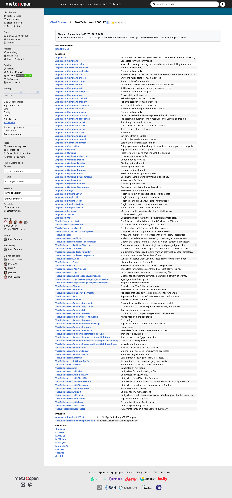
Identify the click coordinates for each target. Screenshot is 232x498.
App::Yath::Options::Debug (69, 159)
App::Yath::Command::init (69, 84)
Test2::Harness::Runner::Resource (73, 330)
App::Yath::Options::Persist (70, 173)
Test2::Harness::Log (66, 272)
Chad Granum (13, 239)
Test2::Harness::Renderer (69, 289)
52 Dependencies (13, 101)
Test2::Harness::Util (66, 367)
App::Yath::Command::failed (70, 77)
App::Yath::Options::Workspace (72, 186)
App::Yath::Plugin (64, 190)
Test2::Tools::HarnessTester (70, 408)
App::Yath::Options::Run (68, 180)
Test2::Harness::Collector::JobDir (73, 251)
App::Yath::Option (65, 149)
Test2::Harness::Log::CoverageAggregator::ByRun (82, 279)
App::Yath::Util (63, 217)
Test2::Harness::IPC (65, 265)
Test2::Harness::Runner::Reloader (73, 326)
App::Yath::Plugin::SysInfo (69, 204)
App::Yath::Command (67, 60)
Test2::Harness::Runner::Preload (72, 313)
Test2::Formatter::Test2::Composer (74, 231)
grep (7, 176)
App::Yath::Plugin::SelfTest (69, 417)
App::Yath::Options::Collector (71, 156)
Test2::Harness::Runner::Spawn (72, 350)
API (119, 4)
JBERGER (10, 272)
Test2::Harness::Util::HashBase (72, 388)
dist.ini (59, 456)
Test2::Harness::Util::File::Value (72, 384)
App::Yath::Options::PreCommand (73, 176)
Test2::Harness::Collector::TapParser (75, 255)
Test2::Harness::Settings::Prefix (72, 361)
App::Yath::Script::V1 (66, 210)
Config (7, 112)
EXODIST (10, 259)
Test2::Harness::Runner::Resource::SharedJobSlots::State (86, 343)
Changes (11, 42)
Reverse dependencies (14, 127)
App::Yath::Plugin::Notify (68, 200)
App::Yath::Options (65, 152)
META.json (61, 439)
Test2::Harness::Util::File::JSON (71, 374)
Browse (10, 39)
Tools (112, 4)
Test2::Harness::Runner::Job (70, 309)
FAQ (105, 4)
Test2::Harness (63, 234)
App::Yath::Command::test (69, 132)
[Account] (222, 4)
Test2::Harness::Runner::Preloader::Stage (77, 323)
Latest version (14, 210)
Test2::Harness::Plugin (67, 285)
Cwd (6, 115)
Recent (97, 4)
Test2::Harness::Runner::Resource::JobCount (79, 333)
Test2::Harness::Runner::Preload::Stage (76, 316)
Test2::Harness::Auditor (68, 238)
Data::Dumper (10, 119)
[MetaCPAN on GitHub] (23, 488)
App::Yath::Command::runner (71, 111)
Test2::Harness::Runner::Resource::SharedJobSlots (82, 337)
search (8, 166)
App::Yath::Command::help (70, 81)
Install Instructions (16, 156)
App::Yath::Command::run (69, 108)
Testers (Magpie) (15, 72)
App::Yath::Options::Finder (69, 166)
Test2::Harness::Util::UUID (69, 405)
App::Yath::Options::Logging (70, 169)
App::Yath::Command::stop (70, 129)
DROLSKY (10, 263)
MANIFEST (61, 435)
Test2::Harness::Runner (68, 299)
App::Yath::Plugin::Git (67, 197)
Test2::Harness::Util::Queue (70, 398)
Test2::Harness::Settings (68, 357)
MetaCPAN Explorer (16, 146)
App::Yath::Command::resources (73, 105)
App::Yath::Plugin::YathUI (69, 207)
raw (17, 39)
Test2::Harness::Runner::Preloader (74, 320)
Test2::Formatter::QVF (67, 221)
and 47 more (9, 122)
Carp (6, 108)
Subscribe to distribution (19, 153)
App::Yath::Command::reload (71, 98)
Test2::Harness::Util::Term (69, 401)
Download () (17, 35)
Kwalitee (11, 75)
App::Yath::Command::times (70, 135)
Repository (12, 52)
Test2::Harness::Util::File (68, 371)
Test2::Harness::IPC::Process (70, 268)
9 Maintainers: (12, 255)
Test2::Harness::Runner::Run (70, 347)
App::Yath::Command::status (71, 125)
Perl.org (165, 472)
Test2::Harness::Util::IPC (68, 391)
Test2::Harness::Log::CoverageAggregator (78, 275)
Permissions (13, 149)
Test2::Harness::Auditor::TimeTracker (75, 241)
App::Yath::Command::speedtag (72, 118)
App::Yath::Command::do (69, 74)
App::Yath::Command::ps (68, 94)
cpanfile (59, 452)
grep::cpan (85, 4)
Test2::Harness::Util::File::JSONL (72, 378)
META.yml (60, 442)
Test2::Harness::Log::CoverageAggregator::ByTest (82, 282)
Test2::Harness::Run (66, 296)
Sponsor (74, 4)
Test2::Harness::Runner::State (71, 354)
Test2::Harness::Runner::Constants (74, 302)
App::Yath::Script (11, 105)
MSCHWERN (12, 276)
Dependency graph (13, 134)
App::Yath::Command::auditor (71, 67)
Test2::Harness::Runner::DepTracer (74, 306)
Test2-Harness (14, 15)
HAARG (9, 268)
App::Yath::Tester (64, 214)
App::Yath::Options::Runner (70, 183)
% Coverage (12, 79)
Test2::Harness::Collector (69, 248)
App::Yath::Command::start (70, 122)
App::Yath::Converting (67, 146)
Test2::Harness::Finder (67, 262)
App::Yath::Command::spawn (71, 115)
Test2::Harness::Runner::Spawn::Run (75, 420)
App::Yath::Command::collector (72, 70)
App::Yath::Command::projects (72, 91)
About (64, 4)
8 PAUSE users (10, 225)
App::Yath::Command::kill (69, 87)
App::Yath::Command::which (70, 142)
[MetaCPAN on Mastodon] (33, 488)
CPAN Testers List (12, 130)
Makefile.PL (61, 445)
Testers (10, 68)
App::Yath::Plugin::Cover (68, 193)
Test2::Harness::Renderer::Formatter (75, 292)
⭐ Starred (118, 22)
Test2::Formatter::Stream (69, 224)
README (60, 449)
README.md (62, 48)
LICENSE (59, 432)
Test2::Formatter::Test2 (68, 227)
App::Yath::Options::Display (70, 163)
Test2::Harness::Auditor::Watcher (73, 245)
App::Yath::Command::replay (71, 101)
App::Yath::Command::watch (71, 139)
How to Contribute (16, 59)
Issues (10, 55)
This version (13, 207)
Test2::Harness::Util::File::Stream (73, 381)
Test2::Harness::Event (67, 258)
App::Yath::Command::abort (70, 64)
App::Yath (60, 57)
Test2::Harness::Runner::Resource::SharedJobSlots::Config (86, 340)
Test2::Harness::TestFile (68, 364)
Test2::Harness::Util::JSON (69, 395)
